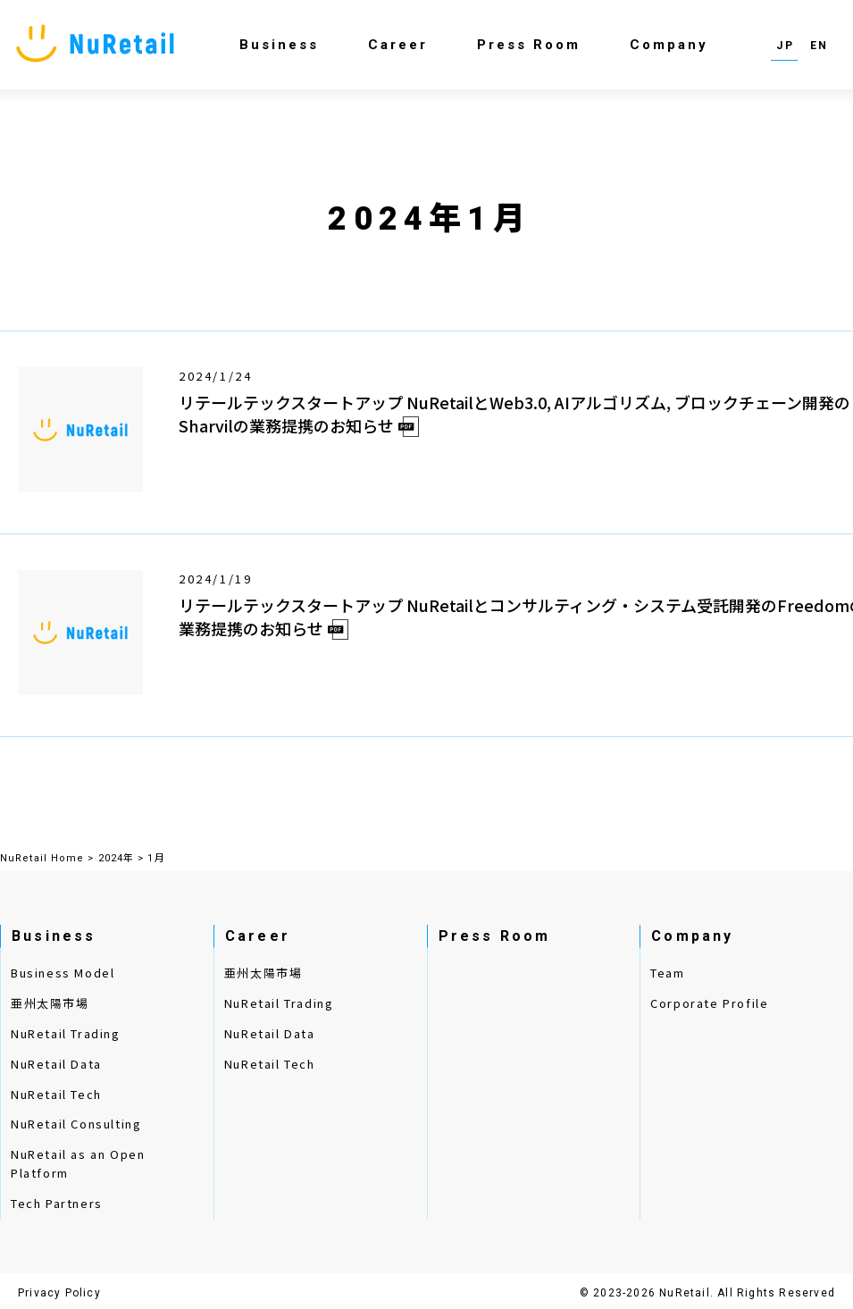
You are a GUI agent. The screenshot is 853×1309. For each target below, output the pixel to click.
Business (279, 45)
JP (785, 45)
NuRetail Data (56, 1063)
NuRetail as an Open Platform (78, 1163)
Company (669, 45)
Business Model (62, 972)
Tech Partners (57, 1203)
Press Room (529, 45)
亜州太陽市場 (50, 1002)
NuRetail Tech (56, 1094)
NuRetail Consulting (76, 1123)
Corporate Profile (709, 1002)
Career (398, 45)
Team (667, 972)
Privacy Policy (59, 1293)
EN (819, 45)
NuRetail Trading (66, 1033)
